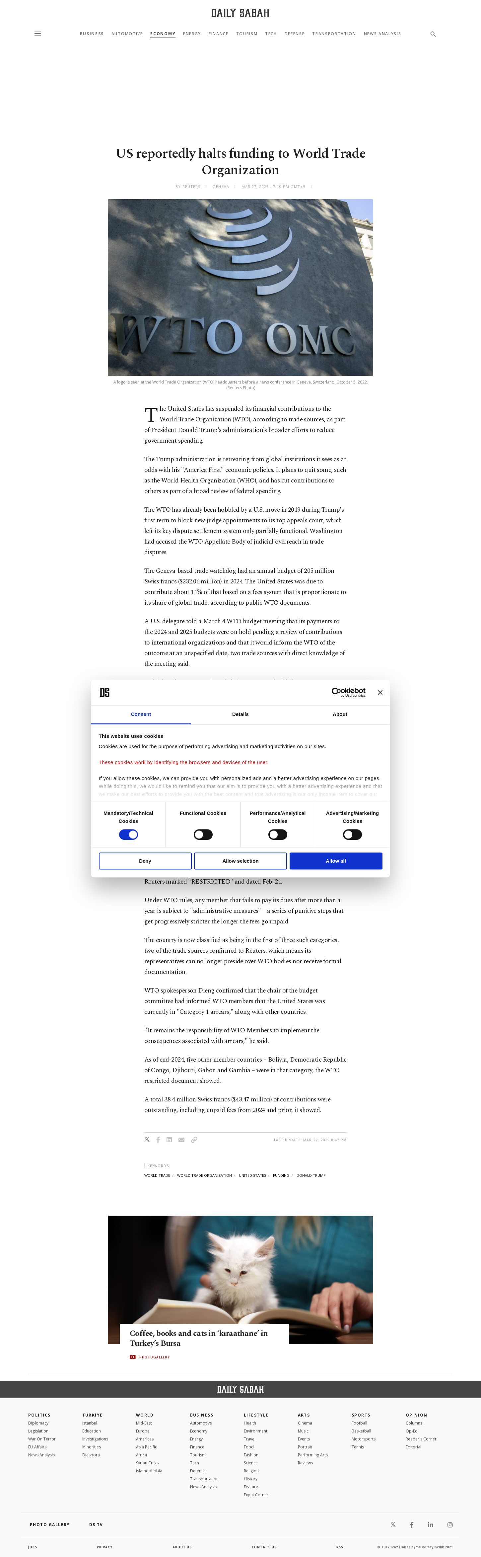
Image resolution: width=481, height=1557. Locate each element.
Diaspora (91, 1455)
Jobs (33, 1547)
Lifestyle (256, 1415)
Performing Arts (313, 1455)
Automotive (127, 34)
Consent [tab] (141, 714)
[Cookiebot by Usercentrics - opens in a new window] (337, 692)
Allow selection (240, 861)
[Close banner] (380, 692)
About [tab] (340, 714)
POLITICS (39, 1415)
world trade (157, 1175)
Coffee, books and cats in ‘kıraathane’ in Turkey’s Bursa (201, 1339)
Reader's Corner (421, 1439)
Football (359, 1423)
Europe (143, 1431)
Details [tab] (240, 714)
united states (252, 1175)
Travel (249, 1439)
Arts (304, 1415)
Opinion (417, 1415)
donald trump (311, 1175)
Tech (271, 34)
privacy (105, 1547)
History (250, 1479)
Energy (192, 34)
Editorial (413, 1447)
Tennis (358, 1447)
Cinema (305, 1423)
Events (304, 1439)
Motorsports (364, 1439)
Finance (219, 34)
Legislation (38, 1431)
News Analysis (382, 34)
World (145, 1415)
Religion (251, 1471)
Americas (145, 1439)
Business (92, 34)
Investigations (95, 1439)
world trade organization (204, 1175)
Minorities (91, 1447)
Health (250, 1423)
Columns (414, 1423)
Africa (141, 1455)
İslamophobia (149, 1471)
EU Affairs (37, 1447)
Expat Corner (256, 1495)
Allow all (336, 861)
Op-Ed (412, 1431)
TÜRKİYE (92, 1415)
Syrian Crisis (147, 1463)
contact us (264, 1547)
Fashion (251, 1455)
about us (182, 1547)
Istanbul (89, 1423)
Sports (361, 1415)
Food (249, 1447)
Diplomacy (38, 1423)
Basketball (361, 1431)
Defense (295, 34)
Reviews (305, 1463)
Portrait (305, 1447)
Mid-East (144, 1423)
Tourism (247, 34)
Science (251, 1463)
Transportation (334, 34)
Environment (255, 1431)
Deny (145, 861)
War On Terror (42, 1439)
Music (303, 1431)
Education (91, 1431)
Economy (162, 34)
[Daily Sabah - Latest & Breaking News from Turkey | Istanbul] (240, 13)
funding (281, 1175)
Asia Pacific (146, 1447)
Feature (251, 1487)
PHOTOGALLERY (154, 1357)
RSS (339, 1547)
